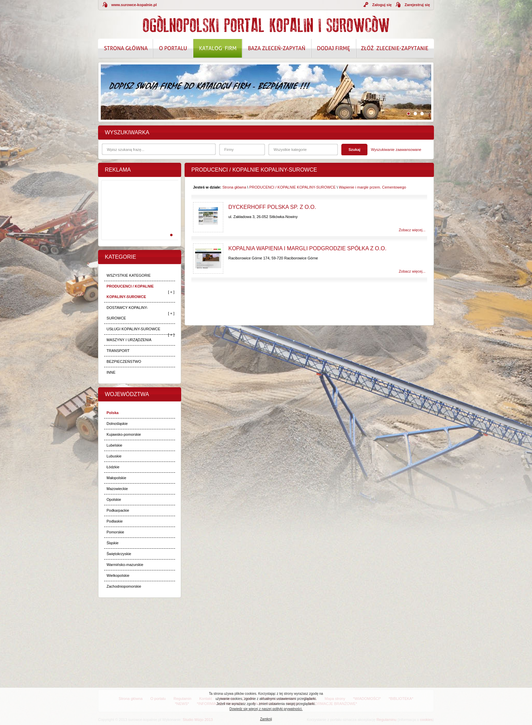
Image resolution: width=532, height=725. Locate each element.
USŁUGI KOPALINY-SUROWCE (133, 329)
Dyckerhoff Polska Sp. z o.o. (272, 207)
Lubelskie (114, 445)
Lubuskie (114, 456)
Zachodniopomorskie (124, 586)
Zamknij (266, 719)
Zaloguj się (382, 5)
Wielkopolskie (118, 575)
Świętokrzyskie (119, 554)
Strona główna (234, 187)
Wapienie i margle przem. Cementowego (372, 187)
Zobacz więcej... (412, 230)
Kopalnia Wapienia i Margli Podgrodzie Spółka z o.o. (307, 248)
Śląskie (112, 543)
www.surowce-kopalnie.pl (134, 5)
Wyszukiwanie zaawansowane (396, 150)
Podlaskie (115, 521)
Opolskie (114, 499)
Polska (112, 413)
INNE (111, 372)
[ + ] (171, 292)
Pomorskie (115, 532)
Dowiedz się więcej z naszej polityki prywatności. (266, 709)
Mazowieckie (117, 489)
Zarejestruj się (417, 5)
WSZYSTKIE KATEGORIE (129, 275)
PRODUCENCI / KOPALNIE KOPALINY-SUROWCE (130, 291)
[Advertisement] (138, 217)
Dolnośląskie (117, 424)
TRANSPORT (118, 351)
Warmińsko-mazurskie (125, 565)
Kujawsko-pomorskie (124, 434)
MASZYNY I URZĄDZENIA (129, 340)
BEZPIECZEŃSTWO (124, 361)
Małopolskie (116, 478)
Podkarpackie (118, 510)
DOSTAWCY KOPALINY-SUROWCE (127, 313)
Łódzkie (113, 467)
